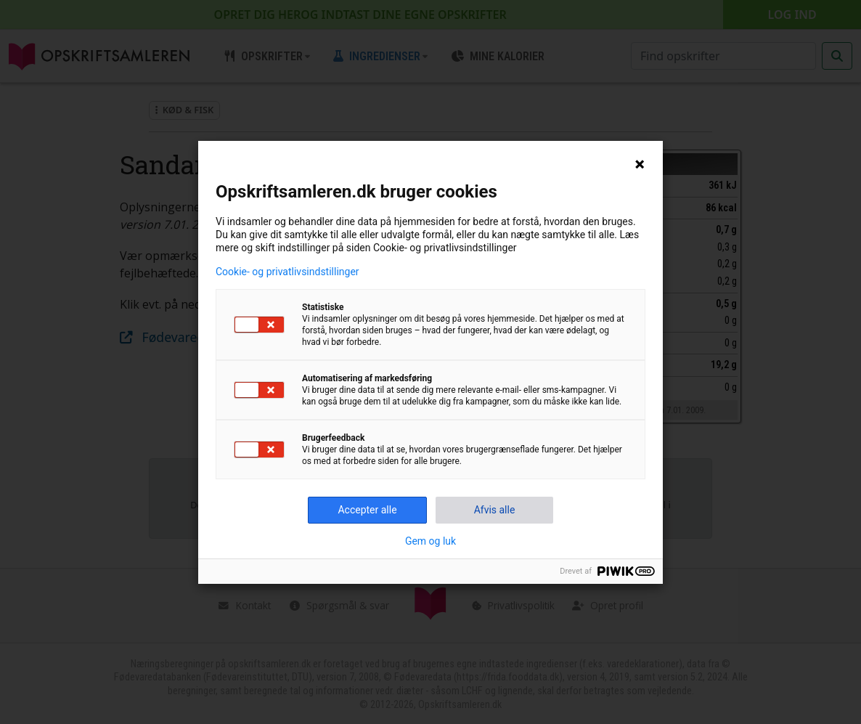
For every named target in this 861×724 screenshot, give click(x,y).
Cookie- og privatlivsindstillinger (287, 271)
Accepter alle (367, 510)
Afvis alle (494, 510)
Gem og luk (430, 541)
